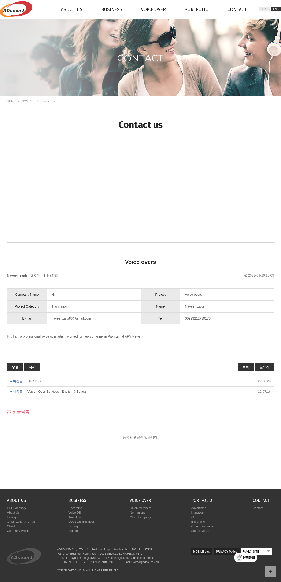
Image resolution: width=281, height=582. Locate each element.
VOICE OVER (153, 9)
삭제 (32, 367)
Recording (75, 508)
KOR (264, 8)
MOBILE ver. (201, 551)
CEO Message (17, 508)
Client (11, 526)
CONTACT (237, 9)
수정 (15, 367)
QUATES (34, 381)
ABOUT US (71, 9)
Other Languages (141, 517)
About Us (13, 512)
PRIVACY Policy (226, 551)
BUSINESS (111, 9)
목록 (245, 367)
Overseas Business (81, 521)
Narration (197, 512)
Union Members (140, 508)
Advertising (198, 508)
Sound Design (201, 530)
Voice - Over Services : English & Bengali (57, 391)
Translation (75, 517)
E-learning (198, 521)
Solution (73, 530)
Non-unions (137, 512)
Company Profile (18, 530)
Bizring (73, 526)
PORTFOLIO (197, 9)
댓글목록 (18, 411)
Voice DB (74, 512)
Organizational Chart (21, 521)
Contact (258, 508)
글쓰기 (264, 367)
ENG (276, 8)
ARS (194, 517)
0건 (35, 275)
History (11, 517)
